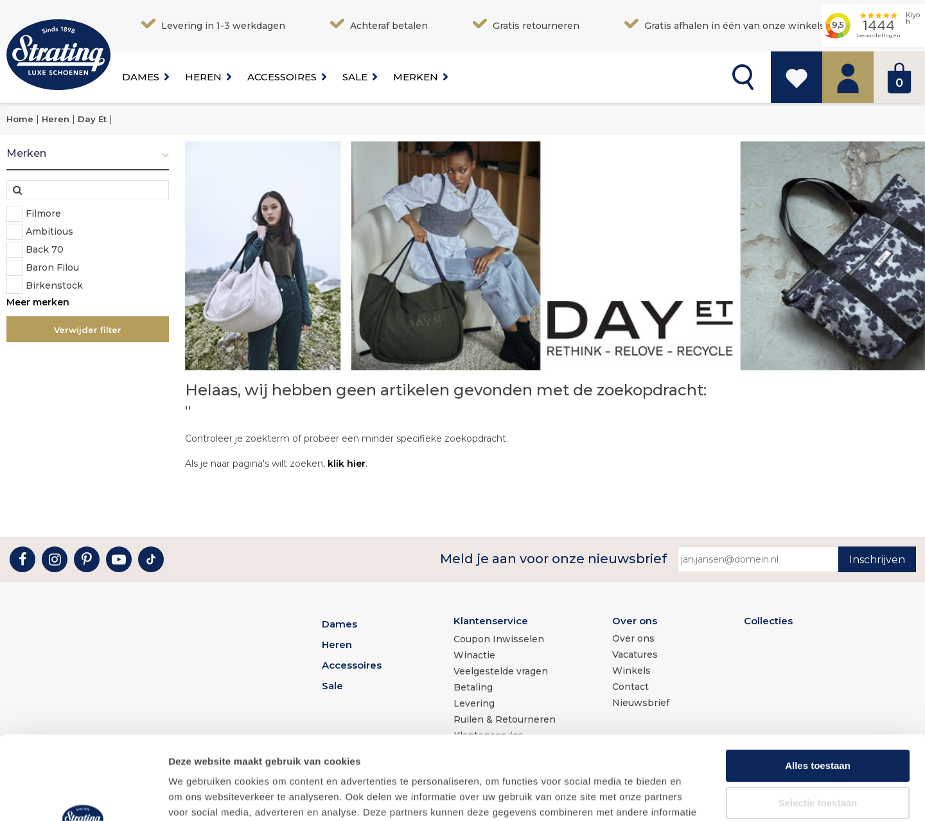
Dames (140, 77)
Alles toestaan (817, 681)
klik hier (347, 463)
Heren (203, 77)
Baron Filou (52, 267)
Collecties (768, 621)
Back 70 (45, 249)
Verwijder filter (87, 330)
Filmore (43, 213)
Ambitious (49, 231)
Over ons (634, 621)
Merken (415, 77)
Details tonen (694, 795)
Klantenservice (491, 621)
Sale (354, 77)
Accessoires (282, 77)
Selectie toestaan (818, 719)
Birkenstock (54, 285)
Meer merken (37, 302)
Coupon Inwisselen (499, 639)
